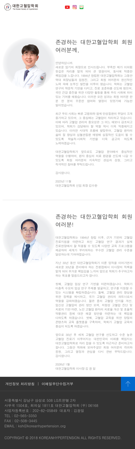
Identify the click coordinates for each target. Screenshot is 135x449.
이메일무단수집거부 (57, 383)
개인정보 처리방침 (20, 383)
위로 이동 (128, 384)
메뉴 (127, 7)
